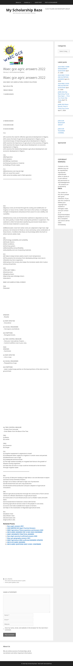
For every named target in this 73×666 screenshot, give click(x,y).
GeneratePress (48, 663)
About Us (18, 2)
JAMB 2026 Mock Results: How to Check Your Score (63, 106)
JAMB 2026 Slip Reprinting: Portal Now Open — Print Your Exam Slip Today (64, 96)
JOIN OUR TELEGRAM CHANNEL (61, 131)
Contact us (28, 2)
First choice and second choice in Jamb (15, 580)
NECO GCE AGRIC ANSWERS (16, 542)
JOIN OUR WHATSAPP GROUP (61, 123)
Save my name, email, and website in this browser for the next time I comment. (26, 629)
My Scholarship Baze (24, 10)
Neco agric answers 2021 (15, 526)
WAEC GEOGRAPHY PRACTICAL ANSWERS (20, 534)
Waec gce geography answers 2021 (18, 538)
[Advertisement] (57, 25)
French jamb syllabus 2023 (12, 582)
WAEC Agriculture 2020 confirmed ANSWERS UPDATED (25, 540)
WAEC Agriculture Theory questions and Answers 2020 (25, 530)
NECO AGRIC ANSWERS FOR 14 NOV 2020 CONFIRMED (24, 532)
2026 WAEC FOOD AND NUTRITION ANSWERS (63, 77)
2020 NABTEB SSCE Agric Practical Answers (21, 528)
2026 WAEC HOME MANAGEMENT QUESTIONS (63, 69)
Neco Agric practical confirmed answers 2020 (22, 536)
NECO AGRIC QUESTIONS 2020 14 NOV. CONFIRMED (24, 544)
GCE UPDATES (8, 579)
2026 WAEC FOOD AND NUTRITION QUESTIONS (63, 85)
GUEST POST (38, 2)
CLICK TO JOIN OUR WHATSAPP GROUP (57, 9)
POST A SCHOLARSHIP (51, 2)
